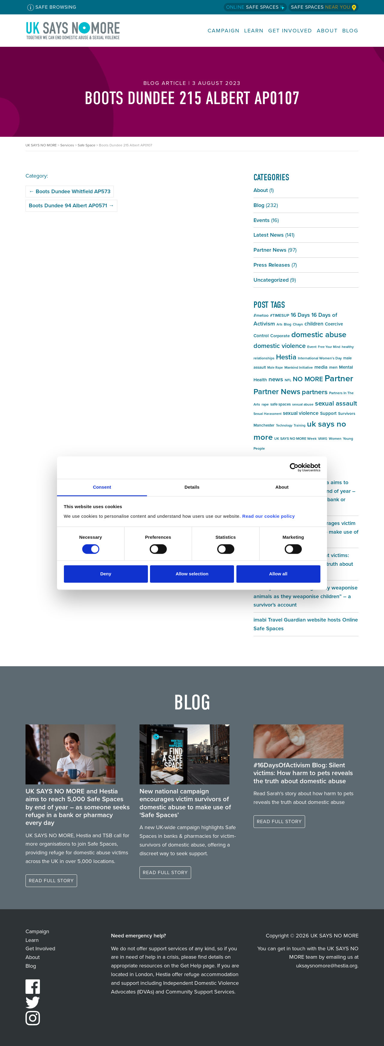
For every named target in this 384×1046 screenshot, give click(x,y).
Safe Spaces (255, 7)
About (327, 30)
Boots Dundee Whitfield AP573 (69, 191)
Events (262, 220)
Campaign (224, 30)
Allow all (278, 574)
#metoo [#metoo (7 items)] (261, 315)
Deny (105, 574)
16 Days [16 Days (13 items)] (300, 315)
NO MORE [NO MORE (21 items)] (308, 379)
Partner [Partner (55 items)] (339, 378)
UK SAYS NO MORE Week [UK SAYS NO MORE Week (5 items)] (295, 438)
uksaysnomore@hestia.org (326, 966)
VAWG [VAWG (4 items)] (322, 438)
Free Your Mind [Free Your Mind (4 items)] (329, 346)
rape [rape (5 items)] (265, 404)
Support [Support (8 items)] (328, 413)
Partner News (270, 250)
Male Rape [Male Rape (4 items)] (275, 367)
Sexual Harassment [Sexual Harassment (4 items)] (267, 413)
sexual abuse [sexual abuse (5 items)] (303, 404)
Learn (254, 30)
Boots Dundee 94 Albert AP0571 (71, 205)
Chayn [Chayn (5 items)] (298, 324)
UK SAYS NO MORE (79, 30)
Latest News (269, 235)
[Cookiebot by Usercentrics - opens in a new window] (294, 467)
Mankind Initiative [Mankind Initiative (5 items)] (298, 367)
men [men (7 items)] (333, 367)
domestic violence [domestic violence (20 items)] (280, 346)
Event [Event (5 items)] (311, 346)
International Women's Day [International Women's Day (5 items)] (320, 358)
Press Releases (272, 265)
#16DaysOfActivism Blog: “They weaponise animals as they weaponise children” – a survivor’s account (306, 596)
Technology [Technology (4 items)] (284, 425)
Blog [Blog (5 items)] (287, 324)
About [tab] (282, 487)
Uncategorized (271, 280)
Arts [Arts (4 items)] (279, 324)
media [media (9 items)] (321, 367)
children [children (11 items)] (313, 324)
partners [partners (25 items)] (315, 392)
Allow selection (192, 574)
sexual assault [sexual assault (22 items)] (336, 403)
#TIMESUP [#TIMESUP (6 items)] (279, 315)
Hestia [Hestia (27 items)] (286, 357)
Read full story (51, 880)
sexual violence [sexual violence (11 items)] (301, 413)
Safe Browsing (51, 7)
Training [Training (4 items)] (299, 425)
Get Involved (290, 30)
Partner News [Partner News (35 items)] (277, 391)
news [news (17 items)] (275, 379)
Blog (350, 30)
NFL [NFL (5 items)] (288, 380)
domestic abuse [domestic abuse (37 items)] (318, 334)
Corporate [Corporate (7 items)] (280, 336)
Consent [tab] (102, 487)
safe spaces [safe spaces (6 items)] (280, 404)
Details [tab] (192, 487)
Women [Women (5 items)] (335, 438)
